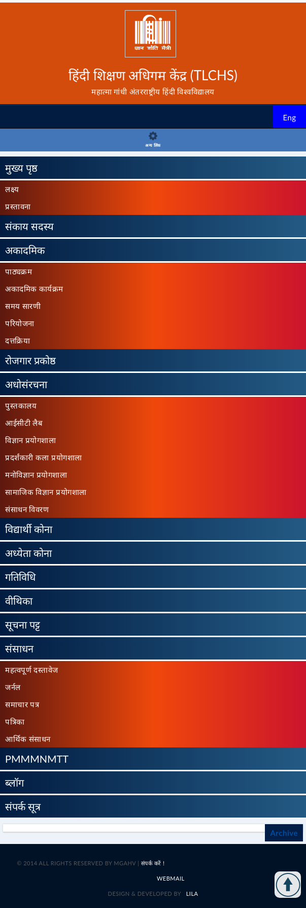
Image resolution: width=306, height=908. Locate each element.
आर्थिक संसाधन (28, 738)
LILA (191, 893)
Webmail (171, 878)
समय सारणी (23, 305)
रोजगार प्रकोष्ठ (30, 360)
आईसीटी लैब (24, 422)
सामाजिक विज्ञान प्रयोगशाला (46, 491)
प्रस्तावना (18, 206)
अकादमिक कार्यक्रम (34, 288)
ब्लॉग (14, 782)
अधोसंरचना (26, 384)
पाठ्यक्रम (18, 271)
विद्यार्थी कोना (28, 529)
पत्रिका (15, 721)
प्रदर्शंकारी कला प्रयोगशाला (43, 457)
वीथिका (18, 600)
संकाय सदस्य (29, 226)
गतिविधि (20, 577)
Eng (289, 117)
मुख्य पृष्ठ (21, 168)
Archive (283, 832)
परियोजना (20, 323)
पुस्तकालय (21, 405)
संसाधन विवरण (27, 509)
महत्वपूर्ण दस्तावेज (31, 669)
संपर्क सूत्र (23, 806)
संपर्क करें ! (153, 863)
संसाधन (19, 648)
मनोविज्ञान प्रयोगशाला (36, 474)
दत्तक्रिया (17, 340)
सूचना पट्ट (22, 624)
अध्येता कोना (28, 553)
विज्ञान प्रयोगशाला (30, 440)
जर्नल (13, 687)
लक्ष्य (12, 189)
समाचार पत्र (22, 704)
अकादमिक (25, 250)
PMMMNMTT (37, 759)
